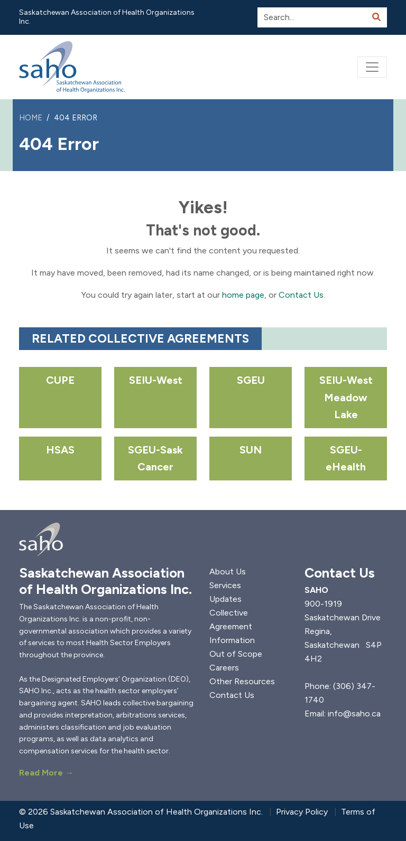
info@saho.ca (354, 713)
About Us (227, 571)
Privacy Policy (302, 812)
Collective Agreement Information (232, 626)
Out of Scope (235, 654)
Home (30, 117)
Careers (224, 668)
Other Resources (242, 681)
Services (225, 585)
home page (243, 295)
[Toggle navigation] (372, 67)
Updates (225, 599)
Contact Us (301, 295)
